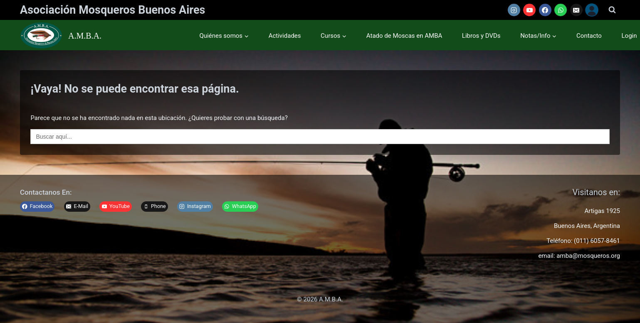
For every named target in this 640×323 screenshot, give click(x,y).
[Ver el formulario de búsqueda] (612, 10)
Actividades (285, 35)
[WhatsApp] (560, 10)
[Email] (576, 10)
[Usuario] (592, 10)
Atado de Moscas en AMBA (404, 35)
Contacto (589, 35)
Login (629, 35)
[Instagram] (514, 10)
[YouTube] (529, 10)
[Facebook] (545, 10)
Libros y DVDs (481, 35)
